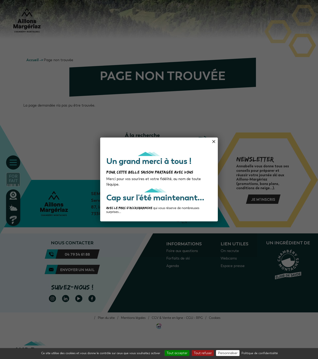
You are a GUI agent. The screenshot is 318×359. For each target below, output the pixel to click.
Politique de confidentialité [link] (260, 353)
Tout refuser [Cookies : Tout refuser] (203, 353)
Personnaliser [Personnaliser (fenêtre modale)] (227, 353)
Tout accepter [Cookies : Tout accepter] (177, 353)
